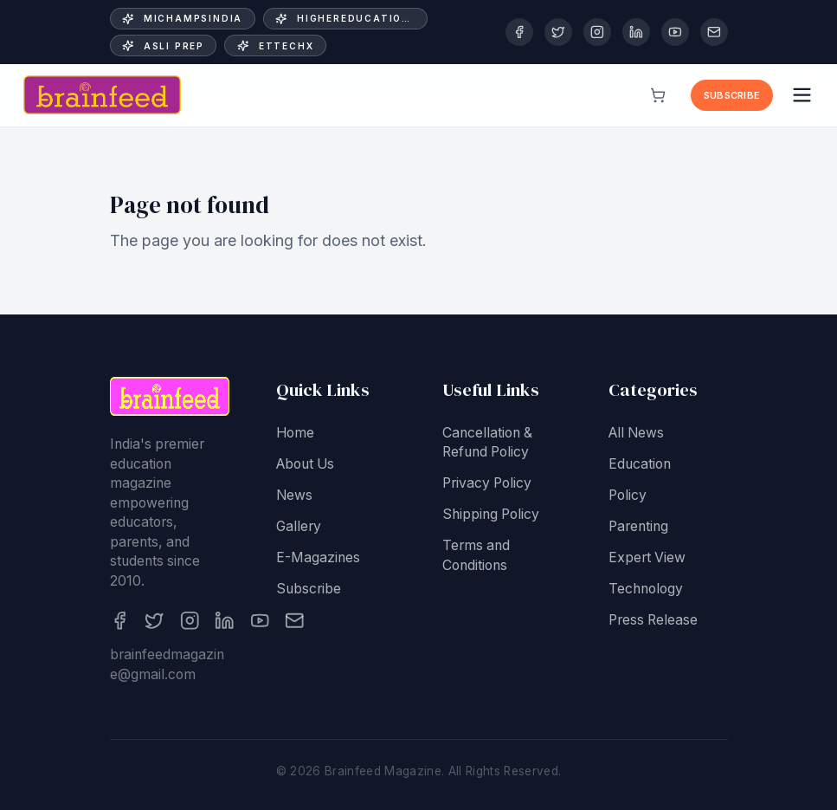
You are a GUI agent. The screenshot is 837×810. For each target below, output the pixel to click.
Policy (627, 497)
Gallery (298, 528)
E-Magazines (318, 559)
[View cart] (658, 95)
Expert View (647, 559)
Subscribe (732, 95)
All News (636, 434)
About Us (305, 465)
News (294, 497)
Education (639, 465)
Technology (645, 590)
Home (295, 434)
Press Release (653, 621)
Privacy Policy (486, 485)
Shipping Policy (490, 517)
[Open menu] (801, 94)
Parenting (638, 528)
